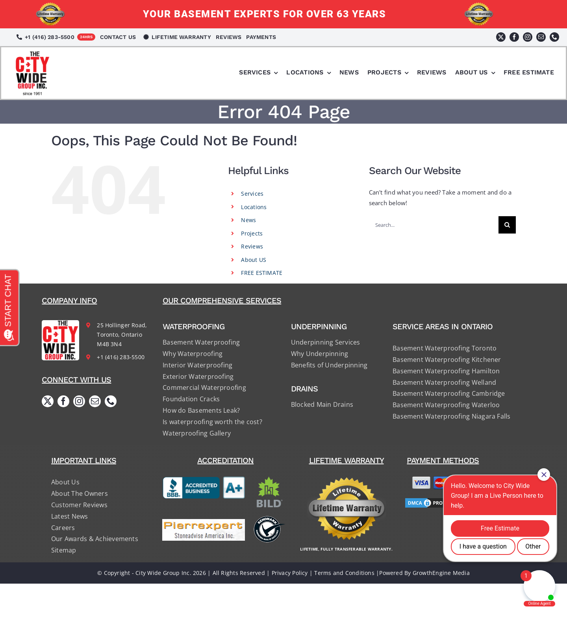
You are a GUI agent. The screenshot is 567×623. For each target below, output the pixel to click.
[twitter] (501, 37)
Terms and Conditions (344, 573)
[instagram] (527, 37)
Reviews (252, 246)
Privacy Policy (290, 573)
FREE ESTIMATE (261, 272)
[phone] (554, 37)
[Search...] (433, 225)
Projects (252, 233)
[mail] (541, 37)
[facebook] (514, 37)
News (248, 220)
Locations (254, 207)
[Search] (507, 225)
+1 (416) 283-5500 (121, 357)
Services (252, 193)
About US (253, 259)
